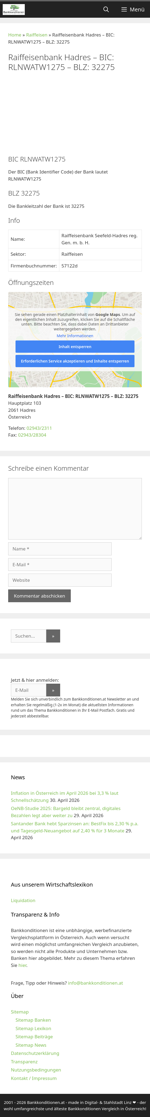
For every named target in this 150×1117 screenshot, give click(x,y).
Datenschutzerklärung (35, 1053)
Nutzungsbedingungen (36, 1070)
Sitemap (20, 1012)
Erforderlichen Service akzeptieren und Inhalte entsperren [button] (75, 360)
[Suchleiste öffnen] (106, 9)
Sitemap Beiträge (34, 1036)
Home (14, 35)
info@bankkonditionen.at (95, 983)
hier (22, 965)
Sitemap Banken (33, 1020)
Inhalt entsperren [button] (75, 346)
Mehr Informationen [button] (75, 335)
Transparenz (24, 1061)
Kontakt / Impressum (34, 1078)
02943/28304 (32, 435)
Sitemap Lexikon (33, 1028)
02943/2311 (39, 428)
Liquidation (23, 900)
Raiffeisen (36, 35)
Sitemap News (31, 1045)
